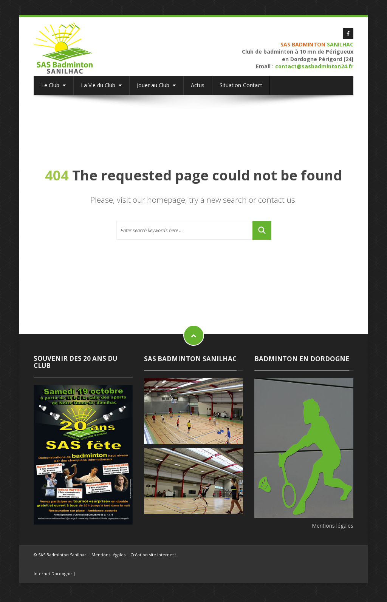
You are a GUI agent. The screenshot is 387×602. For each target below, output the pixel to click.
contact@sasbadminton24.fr (314, 66)
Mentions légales (332, 525)
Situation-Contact (241, 85)
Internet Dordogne (53, 573)
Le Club (53, 85)
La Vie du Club (101, 85)
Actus (197, 85)
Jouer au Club (156, 85)
